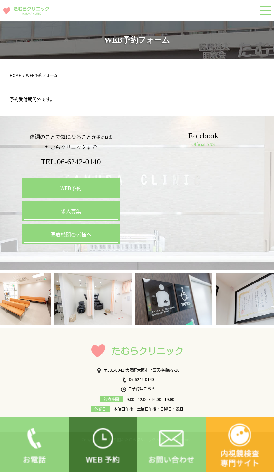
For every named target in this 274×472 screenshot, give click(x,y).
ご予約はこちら (138, 389)
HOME (15, 75)
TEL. (71, 162)
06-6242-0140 (138, 379)
